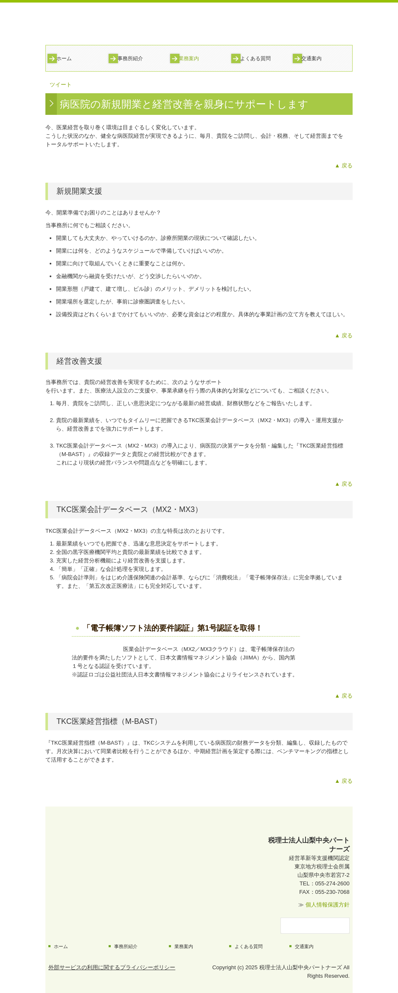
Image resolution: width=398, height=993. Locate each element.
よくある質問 (255, 58)
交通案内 (311, 58)
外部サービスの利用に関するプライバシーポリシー (111, 967)
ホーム (64, 58)
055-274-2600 (332, 883)
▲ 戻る (344, 165)
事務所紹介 (130, 58)
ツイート (61, 84)
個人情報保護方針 (328, 904)
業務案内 (189, 58)
